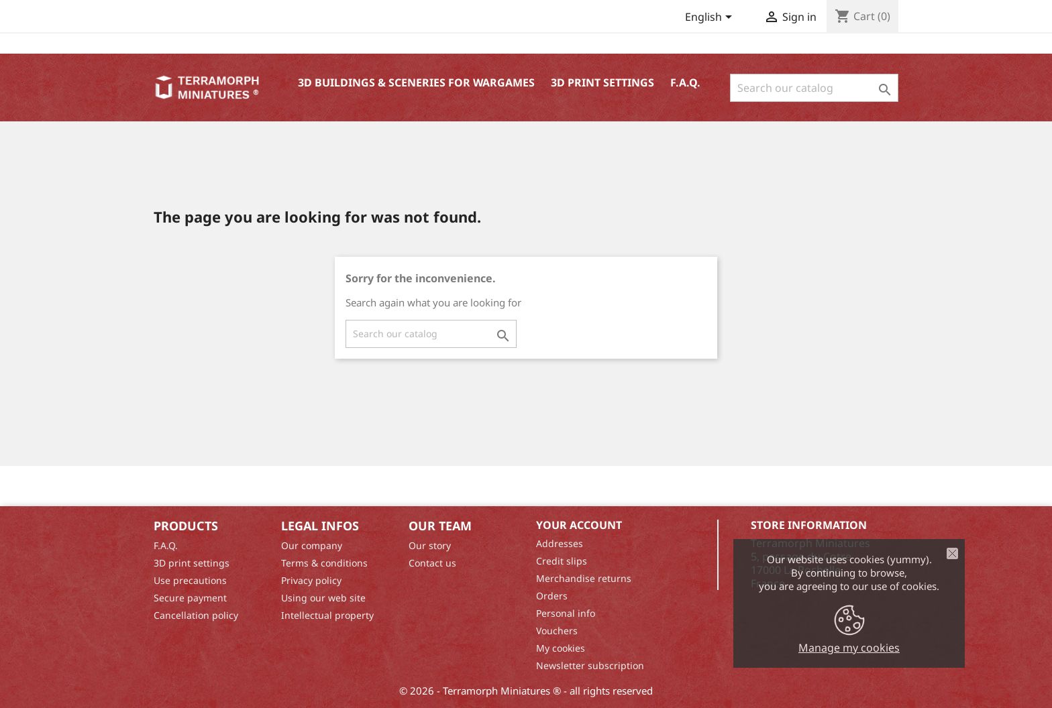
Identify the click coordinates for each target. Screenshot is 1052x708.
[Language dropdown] (711, 18)
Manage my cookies (849, 647)
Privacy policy (311, 580)
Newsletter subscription (590, 665)
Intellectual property (327, 615)
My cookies (560, 648)
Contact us (432, 562)
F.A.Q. (685, 82)
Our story (430, 545)
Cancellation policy (196, 615)
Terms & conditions (324, 562)
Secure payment (190, 597)
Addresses (559, 543)
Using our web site (323, 597)
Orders (552, 595)
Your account (579, 525)
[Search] (814, 88)
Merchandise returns (583, 578)
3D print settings (602, 82)
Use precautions (190, 580)
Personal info (565, 613)
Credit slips (561, 560)
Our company (311, 545)
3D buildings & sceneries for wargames (416, 82)
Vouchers (557, 630)
